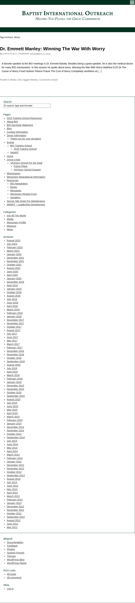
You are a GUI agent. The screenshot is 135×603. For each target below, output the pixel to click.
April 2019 (12, 285)
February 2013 (15, 499)
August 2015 (13, 399)
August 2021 (13, 268)
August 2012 (13, 520)
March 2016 (13, 375)
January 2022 (14, 254)
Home (10, 156)
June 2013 (12, 485)
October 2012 (14, 513)
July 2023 (12, 244)
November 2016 (15, 354)
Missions (11, 226)
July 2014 (12, 441)
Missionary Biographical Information (26, 177)
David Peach (10, 54)
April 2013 (12, 492)
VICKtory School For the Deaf (26, 163)
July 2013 (12, 482)
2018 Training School (25, 149)
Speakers (15, 197)
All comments (14, 577)
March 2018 (13, 309)
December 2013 (15, 465)
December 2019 (15, 282)
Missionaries (13, 173)
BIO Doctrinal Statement (20, 125)
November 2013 (15, 468)
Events (10, 142)
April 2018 (12, 306)
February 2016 (15, 378)
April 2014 (12, 451)
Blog (9, 128)
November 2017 (15, 323)
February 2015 (15, 420)
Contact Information (17, 132)
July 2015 (12, 403)
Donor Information (16, 135)
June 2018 (12, 302)
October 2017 (14, 327)
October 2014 (14, 434)
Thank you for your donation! (25, 138)
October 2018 (14, 292)
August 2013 (13, 479)
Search (7, 101)
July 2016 (12, 368)
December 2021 (15, 257)
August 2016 (13, 365)
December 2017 (15, 320)
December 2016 (15, 351)
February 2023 (15, 247)
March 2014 (13, 454)
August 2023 (13, 240)
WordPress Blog (15, 559)
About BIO (12, 121)
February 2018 (15, 313)
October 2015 (14, 392)
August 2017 (13, 330)
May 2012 (12, 527)
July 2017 (12, 333)
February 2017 (15, 347)
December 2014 (15, 427)
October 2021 (14, 264)
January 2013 (14, 503)
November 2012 (15, 510)
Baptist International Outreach (67, 13)
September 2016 (16, 361)
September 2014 (16, 437)
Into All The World (16, 215)
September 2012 (16, 517)
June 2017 (12, 337)
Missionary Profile (16, 222)
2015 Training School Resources (24, 118)
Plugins (11, 549)
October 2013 (14, 472)
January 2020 (14, 278)
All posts (11, 574)
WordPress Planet (17, 563)
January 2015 (14, 423)
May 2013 (12, 489)
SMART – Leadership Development (26, 204)
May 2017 (12, 340)
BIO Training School (21, 145)
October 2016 (14, 358)
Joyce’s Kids (13, 159)
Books (13, 187)
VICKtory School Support (27, 169)
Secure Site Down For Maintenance (26, 201)
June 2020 (12, 271)
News (10, 229)
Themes (11, 556)
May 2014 (12, 447)
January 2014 (14, 461)
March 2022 (13, 250)
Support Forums (15, 552)
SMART (14, 152)
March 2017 (13, 344)
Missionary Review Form (23, 194)
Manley (34, 79)
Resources (12, 180)
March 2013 (13, 496)
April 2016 (12, 371)
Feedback (12, 545)
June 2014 (12, 444)
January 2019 (14, 289)
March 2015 (13, 416)
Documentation (15, 542)
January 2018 (14, 316)
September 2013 (16, 475)
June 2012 (12, 523)
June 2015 (12, 406)
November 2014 (15, 430)
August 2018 (13, 295)
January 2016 (14, 382)
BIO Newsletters (19, 183)
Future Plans (20, 166)
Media (13, 79)
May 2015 (12, 409)
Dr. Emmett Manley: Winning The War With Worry (52, 48)
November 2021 (15, 261)
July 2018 (12, 299)
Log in (10, 588)
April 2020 (12, 275)
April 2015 (12, 413)
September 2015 (16, 396)
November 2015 (15, 389)
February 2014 (15, 458)
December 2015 (15, 385)
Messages (15, 190)
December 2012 (15, 506)
